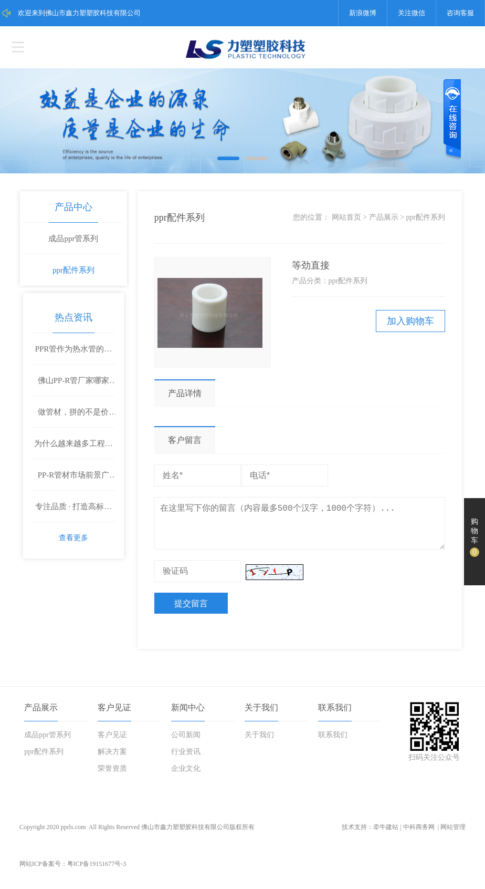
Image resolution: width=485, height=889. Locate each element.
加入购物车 (405, 321)
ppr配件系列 (74, 270)
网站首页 (341, 218)
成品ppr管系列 (74, 239)
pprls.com (73, 834)
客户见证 (114, 714)
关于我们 (261, 714)
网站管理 (453, 834)
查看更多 (74, 536)
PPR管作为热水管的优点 (74, 347)
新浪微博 (362, 13)
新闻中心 (188, 714)
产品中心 (74, 207)
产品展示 (378, 218)
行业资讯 (186, 758)
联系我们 (335, 714)
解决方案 (112, 758)
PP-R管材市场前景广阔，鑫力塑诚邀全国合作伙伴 (74, 479)
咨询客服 (460, 13)
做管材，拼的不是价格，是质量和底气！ (74, 416)
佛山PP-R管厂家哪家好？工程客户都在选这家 (74, 385)
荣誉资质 (112, 775)
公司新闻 (186, 742)
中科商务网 (419, 834)
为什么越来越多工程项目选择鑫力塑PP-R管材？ (74, 448)
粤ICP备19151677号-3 (96, 870)
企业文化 (186, 775)
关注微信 (411, 13)
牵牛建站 (385, 834)
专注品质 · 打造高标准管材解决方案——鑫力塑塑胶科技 (74, 511)
